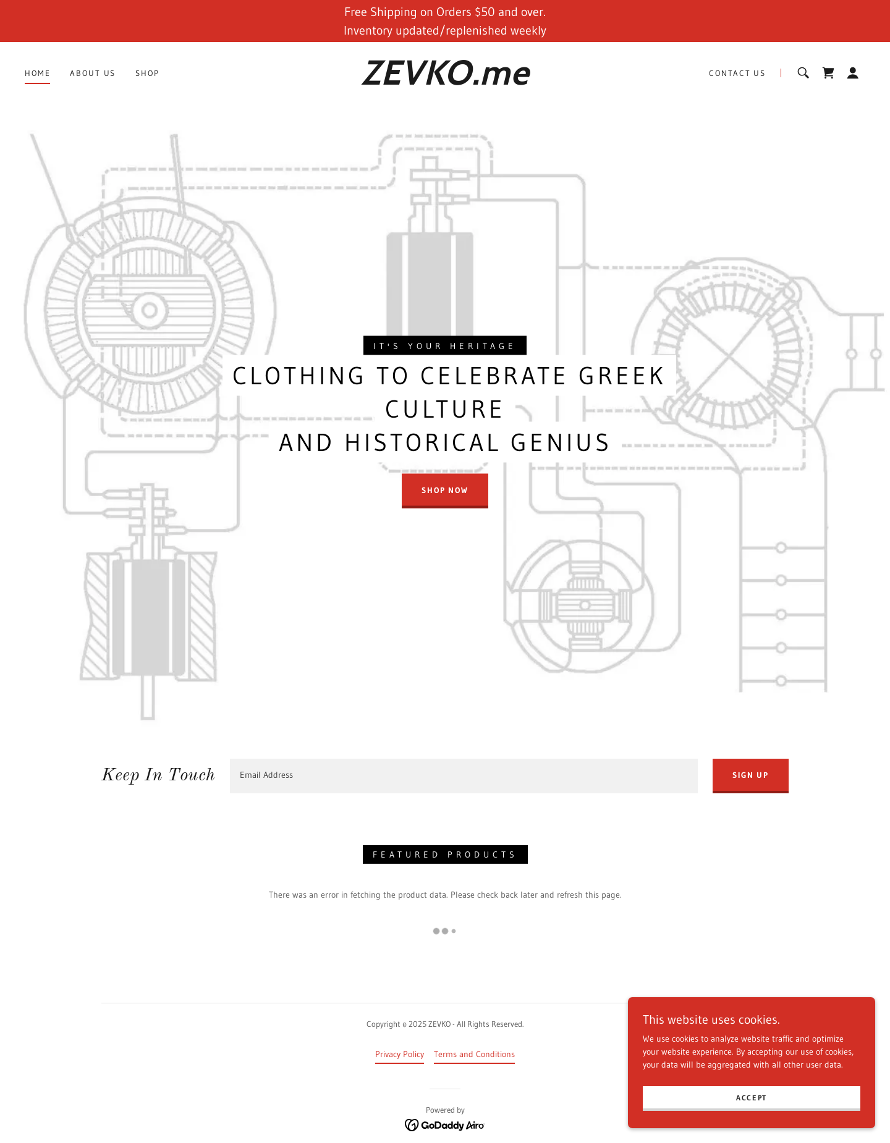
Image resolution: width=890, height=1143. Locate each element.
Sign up (750, 775)
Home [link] (37, 73)
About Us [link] (93, 73)
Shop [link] (147, 73)
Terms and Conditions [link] (474, 1054)
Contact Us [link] (737, 73)
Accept (751, 1097)
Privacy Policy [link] (399, 1054)
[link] (445, 81)
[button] (853, 73)
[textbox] (464, 776)
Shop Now (445, 489)
